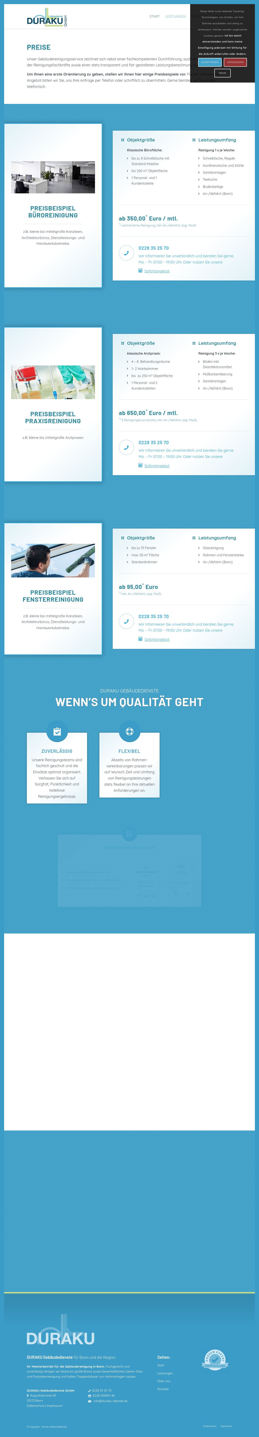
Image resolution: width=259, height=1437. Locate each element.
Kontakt (163, 1389)
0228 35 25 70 (101, 1390)
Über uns (163, 1381)
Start (160, 1365)
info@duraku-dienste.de (110, 1401)
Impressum (55, 1406)
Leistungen (165, 1373)
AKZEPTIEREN (210, 62)
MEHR (222, 73)
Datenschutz (35, 1406)
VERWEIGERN (235, 62)
